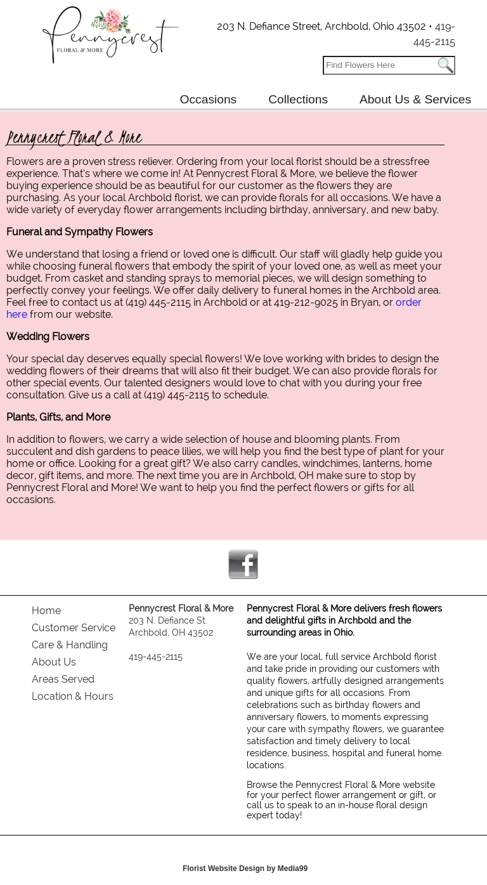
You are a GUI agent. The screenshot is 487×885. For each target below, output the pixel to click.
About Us (54, 662)
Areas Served (63, 679)
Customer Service (73, 628)
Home (46, 611)
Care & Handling (70, 645)
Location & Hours (73, 696)
